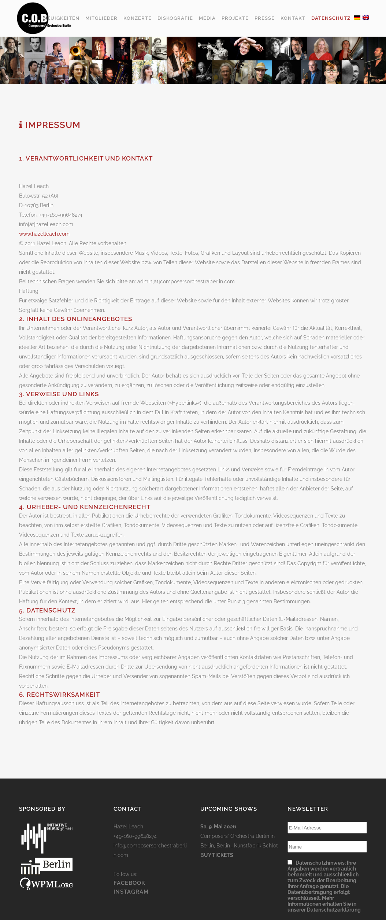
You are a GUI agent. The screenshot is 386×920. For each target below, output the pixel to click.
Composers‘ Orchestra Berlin (234, 836)
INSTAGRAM (131, 891)
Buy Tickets (216, 855)
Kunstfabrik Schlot (256, 846)
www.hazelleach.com (44, 234)
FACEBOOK (129, 883)
